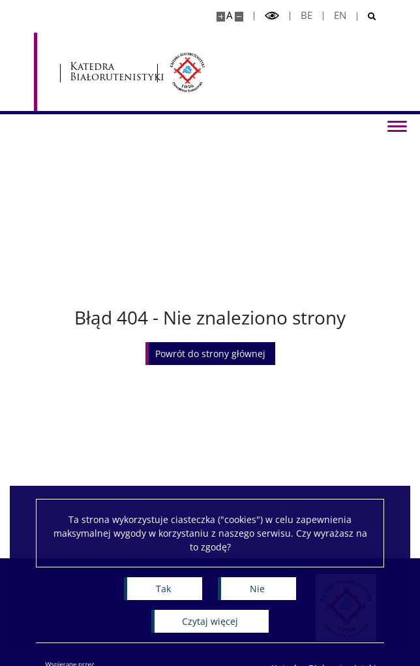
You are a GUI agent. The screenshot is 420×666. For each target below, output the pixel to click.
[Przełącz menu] (397, 125)
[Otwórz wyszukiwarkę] (367, 16)
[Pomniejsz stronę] (239, 17)
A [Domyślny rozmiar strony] (229, 15)
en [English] (340, 15)
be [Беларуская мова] (306, 15)
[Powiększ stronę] (221, 17)
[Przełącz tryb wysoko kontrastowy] (272, 16)
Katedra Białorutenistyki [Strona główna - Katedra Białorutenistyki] (108, 72)
